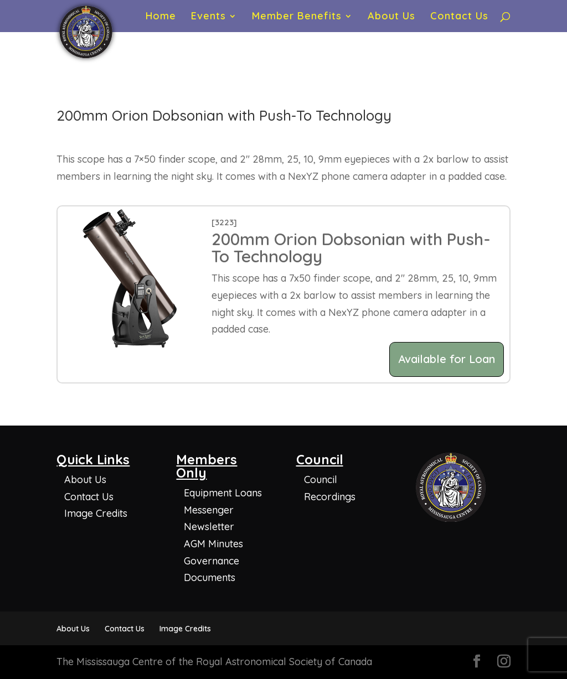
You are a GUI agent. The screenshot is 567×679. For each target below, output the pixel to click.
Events (208, 17)
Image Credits (95, 513)
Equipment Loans (223, 492)
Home (161, 17)
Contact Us (459, 17)
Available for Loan (446, 359)
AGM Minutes (213, 543)
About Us (391, 17)
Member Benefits (297, 17)
